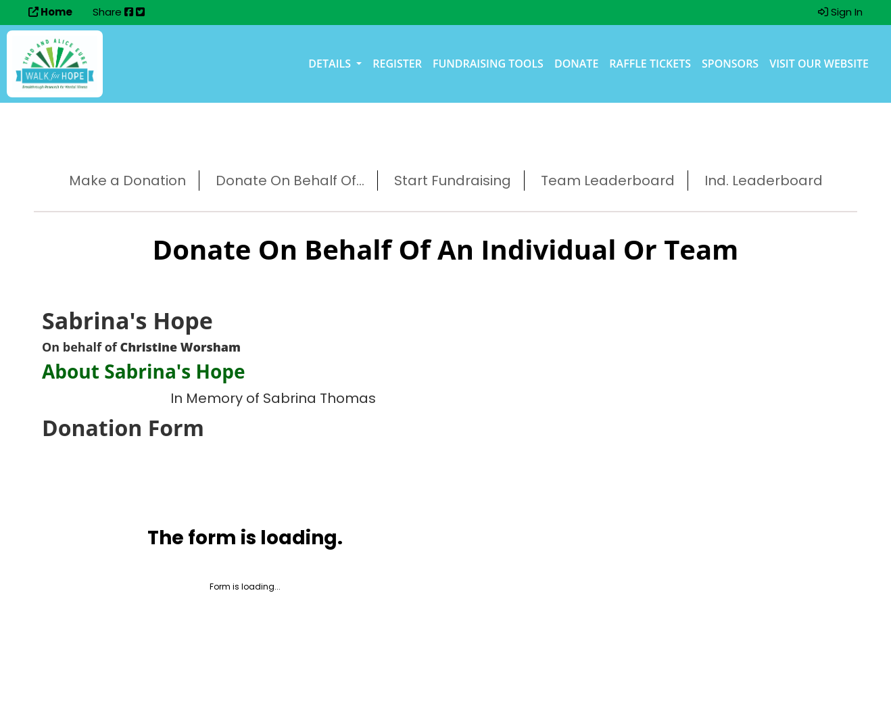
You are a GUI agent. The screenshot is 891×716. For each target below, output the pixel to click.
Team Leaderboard (608, 180)
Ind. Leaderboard (763, 180)
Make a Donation (127, 180)
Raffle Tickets (650, 63)
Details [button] (331, 63)
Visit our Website (819, 63)
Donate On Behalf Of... (290, 180)
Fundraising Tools (488, 63)
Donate (576, 63)
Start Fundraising (452, 180)
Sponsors (730, 63)
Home (50, 12)
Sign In (840, 12)
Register (397, 63)
